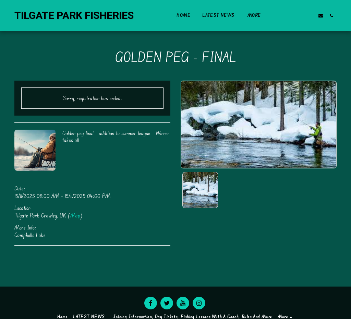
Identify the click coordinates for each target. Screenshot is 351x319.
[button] (289, 15)
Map (75, 215)
